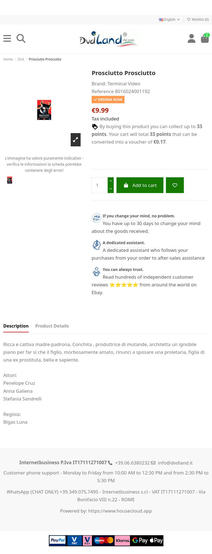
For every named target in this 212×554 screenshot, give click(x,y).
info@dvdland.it (175, 463)
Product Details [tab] (52, 326)
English (170, 19)
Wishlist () (198, 19)
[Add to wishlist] (175, 185)
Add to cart (140, 185)
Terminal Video (123, 83)
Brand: (99, 83)
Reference (103, 91)
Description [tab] (16, 326)
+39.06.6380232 (132, 463)
